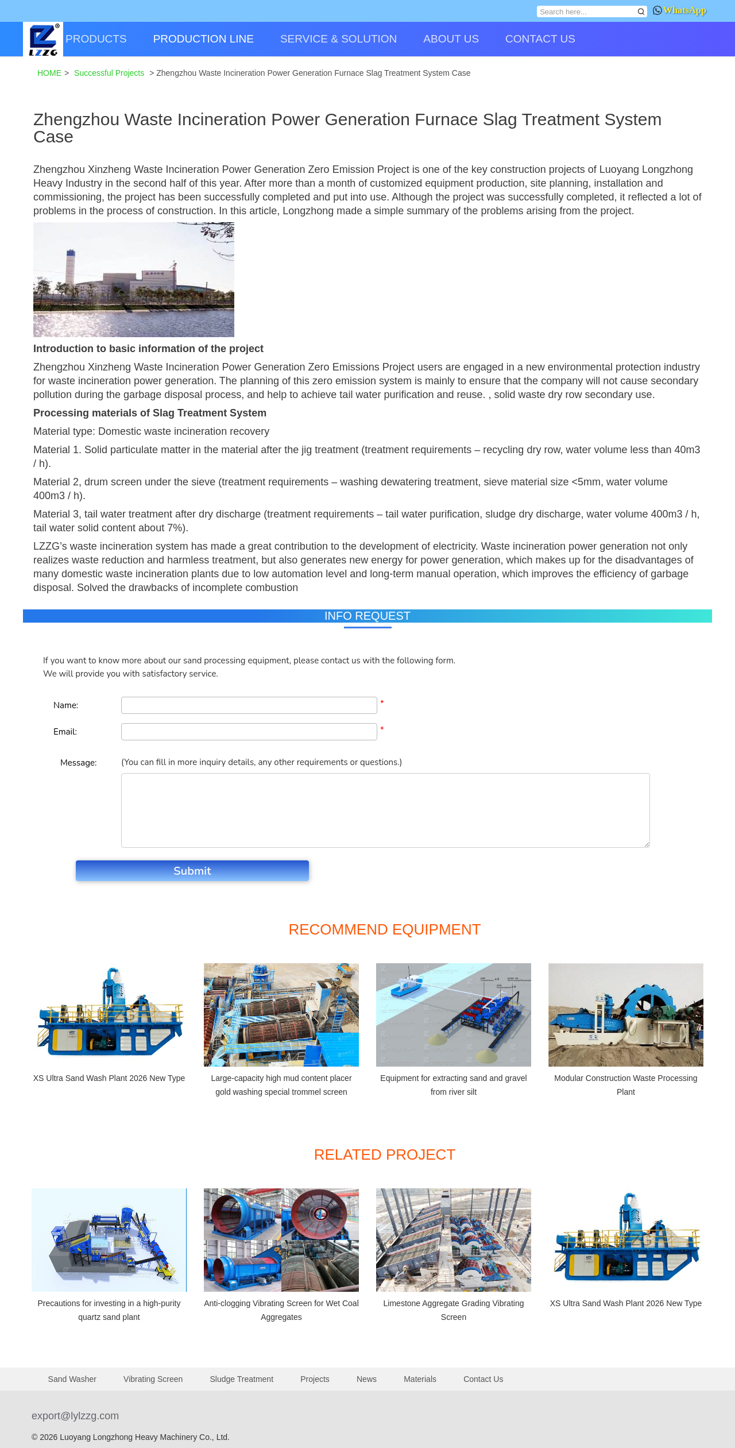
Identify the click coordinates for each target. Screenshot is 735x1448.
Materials (420, 1379)
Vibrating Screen (153, 1379)
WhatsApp (679, 10)
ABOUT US (451, 39)
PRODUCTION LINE (203, 39)
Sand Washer (72, 1379)
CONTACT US (540, 39)
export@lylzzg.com (75, 1416)
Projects (315, 1379)
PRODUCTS (96, 39)
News (367, 1379)
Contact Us (483, 1379)
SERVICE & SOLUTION (338, 39)
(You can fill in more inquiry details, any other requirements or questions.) (261, 762)
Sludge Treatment (242, 1379)
